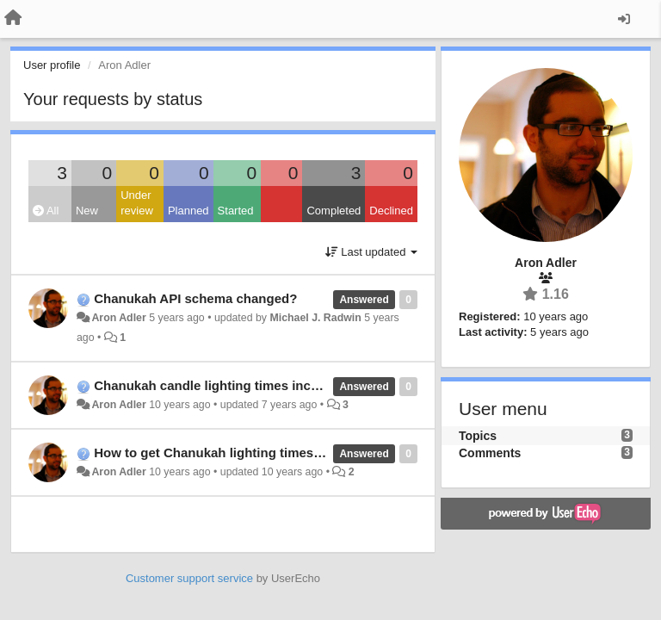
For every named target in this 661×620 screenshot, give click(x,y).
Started (236, 210)
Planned (188, 210)
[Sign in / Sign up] (623, 19)
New (87, 210)
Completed (333, 210)
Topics (478, 436)
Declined (391, 210)
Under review (136, 203)
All (46, 210)
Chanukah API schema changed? (195, 298)
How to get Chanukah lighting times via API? (231, 452)
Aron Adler (118, 318)
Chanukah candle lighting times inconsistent (231, 385)
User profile (51, 65)
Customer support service (189, 578)
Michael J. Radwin (315, 318)
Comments (490, 453)
